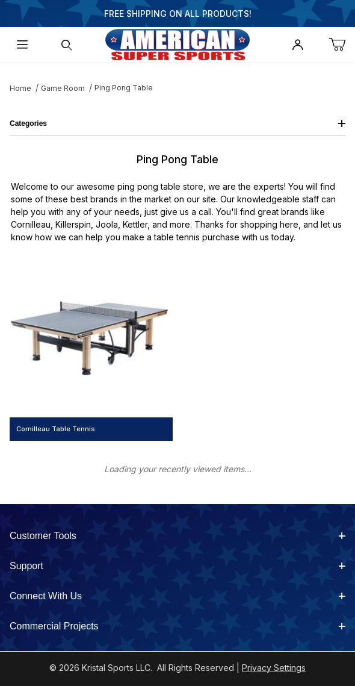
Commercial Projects (177, 626)
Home (20, 88)
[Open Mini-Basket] (342, 45)
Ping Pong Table (123, 87)
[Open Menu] (22, 45)
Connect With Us (177, 596)
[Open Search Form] (67, 45)
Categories (177, 123)
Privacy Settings (274, 668)
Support (177, 566)
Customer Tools (177, 536)
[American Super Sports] (177, 44)
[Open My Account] (298, 45)
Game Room (63, 88)
